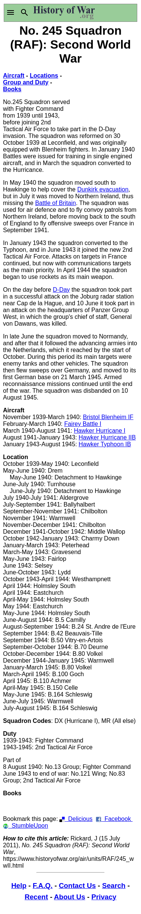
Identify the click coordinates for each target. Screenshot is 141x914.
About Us (69, 897)
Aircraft (13, 75)
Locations (44, 75)
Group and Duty (26, 82)
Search (113, 886)
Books (12, 89)
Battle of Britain (55, 203)
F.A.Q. (43, 886)
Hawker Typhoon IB (105, 444)
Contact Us (77, 886)
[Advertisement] (104, 95)
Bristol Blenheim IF (108, 417)
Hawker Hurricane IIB (107, 437)
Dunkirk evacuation (102, 189)
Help (18, 886)
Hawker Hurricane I (100, 430)
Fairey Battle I (83, 424)
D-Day (61, 289)
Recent (36, 897)
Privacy (103, 897)
